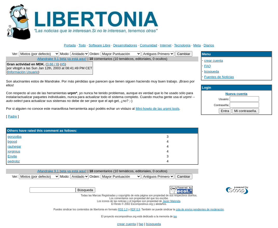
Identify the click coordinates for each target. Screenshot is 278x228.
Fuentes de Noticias (219, 77)
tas (175, 216)
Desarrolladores (125, 45)
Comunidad (148, 45)
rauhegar (14, 146)
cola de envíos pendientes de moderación (200, 209)
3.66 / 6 (52, 64)
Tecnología (182, 45)
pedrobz (14, 161)
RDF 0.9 (135, 209)
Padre (12, 116)
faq (141, 224)
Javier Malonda (171, 201)
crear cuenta (213, 61)
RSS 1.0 (122, 209)
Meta (197, 45)
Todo (82, 45)
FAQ (207, 66)
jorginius (14, 151)
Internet (165, 45)
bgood (12, 141)
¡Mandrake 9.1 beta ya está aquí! (62, 59)
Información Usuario (23, 72)
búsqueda (211, 71)
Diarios (209, 45)
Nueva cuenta (236, 94)
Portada (70, 45)
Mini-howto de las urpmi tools (157, 108)
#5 (63, 64)
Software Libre (99, 45)
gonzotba (15, 137)
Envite (12, 156)
